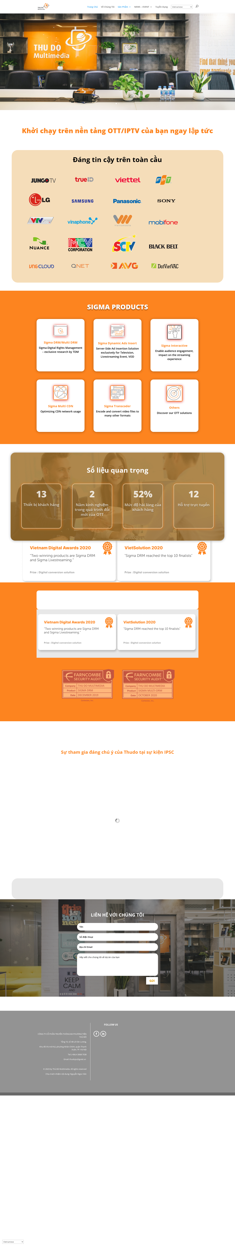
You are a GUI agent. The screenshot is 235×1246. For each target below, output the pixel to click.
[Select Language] (181, 7)
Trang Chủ (92, 7)
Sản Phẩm (123, 7)
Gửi (152, 981)
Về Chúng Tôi (108, 7)
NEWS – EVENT (141, 7)
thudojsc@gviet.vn (77, 1059)
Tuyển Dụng (161, 7)
